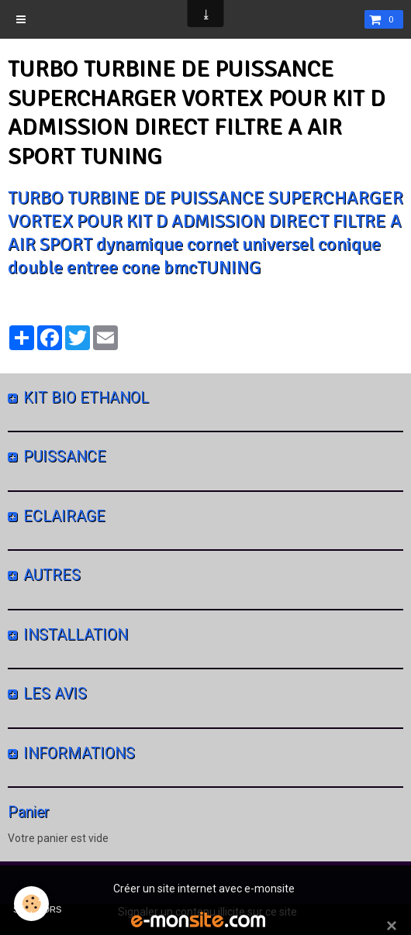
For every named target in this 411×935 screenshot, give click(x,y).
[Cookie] (31, 903)
